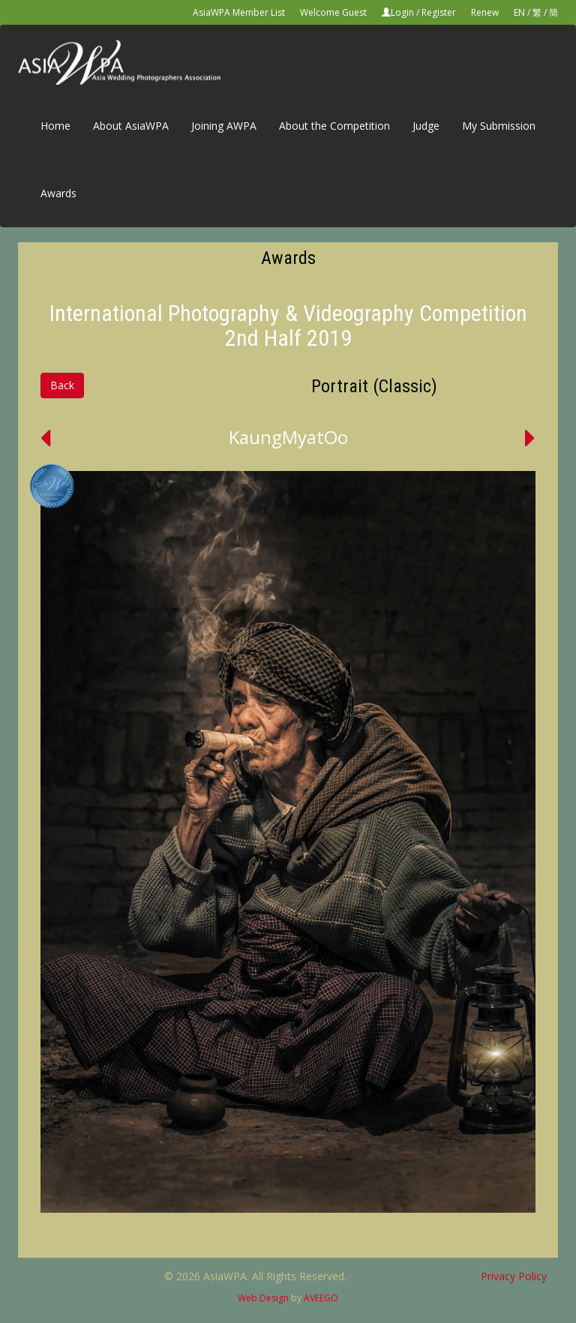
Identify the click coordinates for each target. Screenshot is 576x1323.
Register (439, 12)
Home (55, 125)
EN (519, 12)
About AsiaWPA (131, 125)
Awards (58, 193)
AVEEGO (321, 1298)
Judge (426, 125)
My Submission (499, 125)
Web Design (263, 1298)
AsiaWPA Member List (239, 12)
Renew (485, 12)
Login (402, 12)
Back (62, 385)
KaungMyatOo (288, 436)
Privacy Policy (514, 1276)
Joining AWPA (223, 125)
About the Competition (334, 125)
